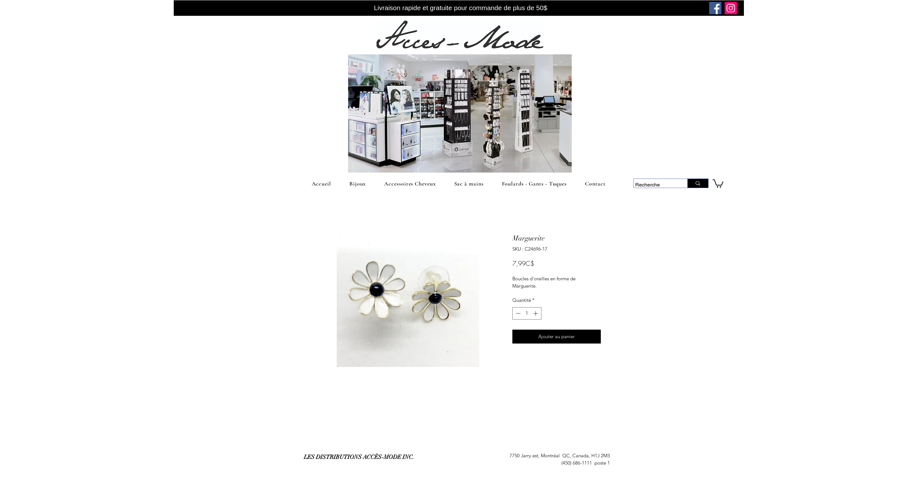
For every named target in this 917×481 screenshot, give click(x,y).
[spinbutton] (527, 313)
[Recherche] (654, 185)
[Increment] (536, 313)
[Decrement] (517, 313)
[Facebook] (715, 8)
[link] (718, 183)
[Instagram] (731, 8)
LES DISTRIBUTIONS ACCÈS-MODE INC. (359, 457)
